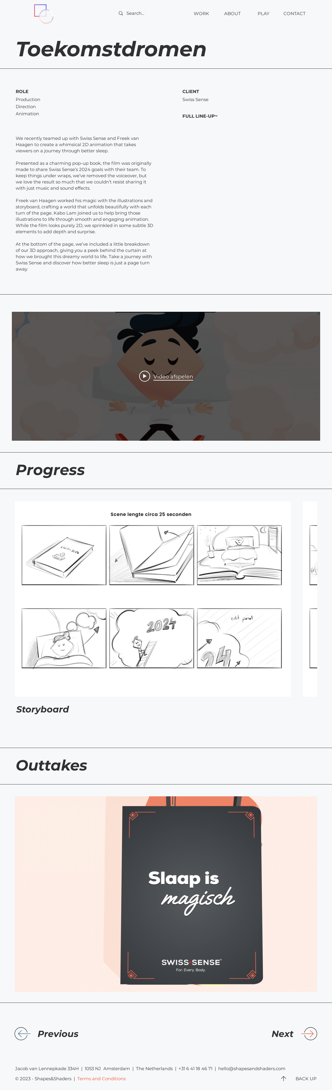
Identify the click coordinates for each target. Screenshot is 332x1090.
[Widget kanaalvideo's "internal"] (166, 376)
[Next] (244, 1034)
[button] (294, 13)
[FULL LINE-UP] (212, 116)
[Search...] (149, 13)
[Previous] (86, 1034)
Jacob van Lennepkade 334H (47, 1068)
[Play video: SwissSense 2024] (166, 376)
